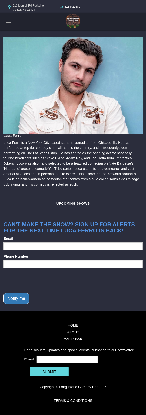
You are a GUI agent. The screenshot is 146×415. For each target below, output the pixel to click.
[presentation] (38, 280)
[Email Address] (67, 359)
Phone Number (15, 256)
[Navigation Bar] (8, 21)
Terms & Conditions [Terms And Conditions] (73, 400)
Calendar (73, 339)
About (73, 332)
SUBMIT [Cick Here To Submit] (49, 372)
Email (8, 238)
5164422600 (72, 6)
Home (73, 325)
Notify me (16, 298)
